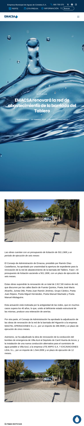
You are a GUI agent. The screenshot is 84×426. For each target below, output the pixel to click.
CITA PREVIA (31, 8)
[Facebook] (72, 5)
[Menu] (77, 16)
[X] (68, 5)
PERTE (13, 8)
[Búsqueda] (67, 8)
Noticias (42, 94)
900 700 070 (57, 5)
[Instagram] (76, 5)
